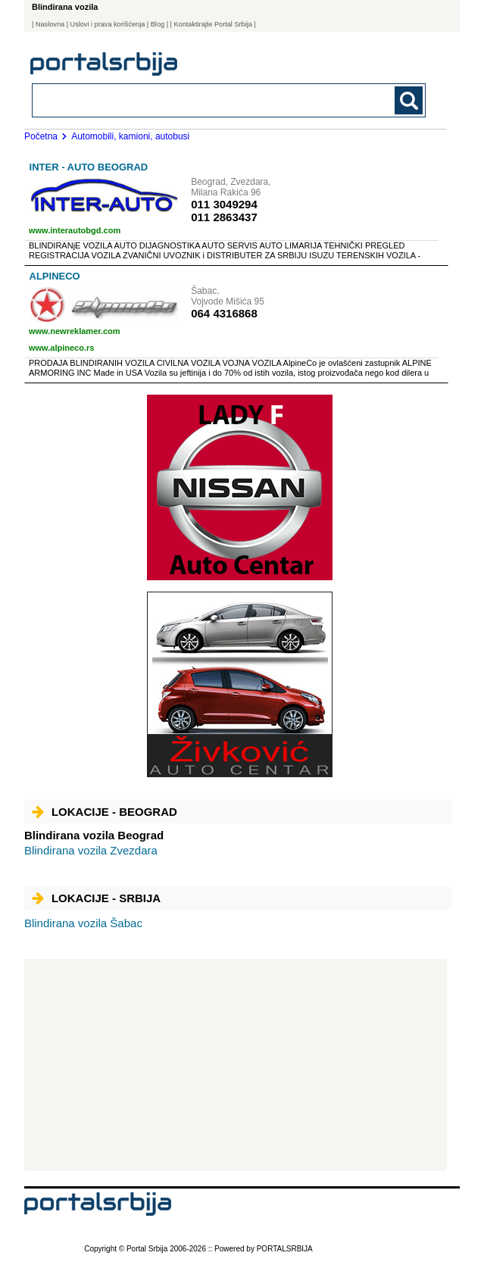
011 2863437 (224, 217)
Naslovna (50, 24)
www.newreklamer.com (74, 331)
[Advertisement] (235, 1065)
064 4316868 (224, 313)
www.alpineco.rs (61, 347)
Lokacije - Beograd (104, 811)
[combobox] (191, 100)
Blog (157, 24)
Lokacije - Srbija (96, 898)
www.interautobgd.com (74, 230)
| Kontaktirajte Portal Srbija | (213, 24)
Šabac (83, 923)
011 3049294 (224, 204)
